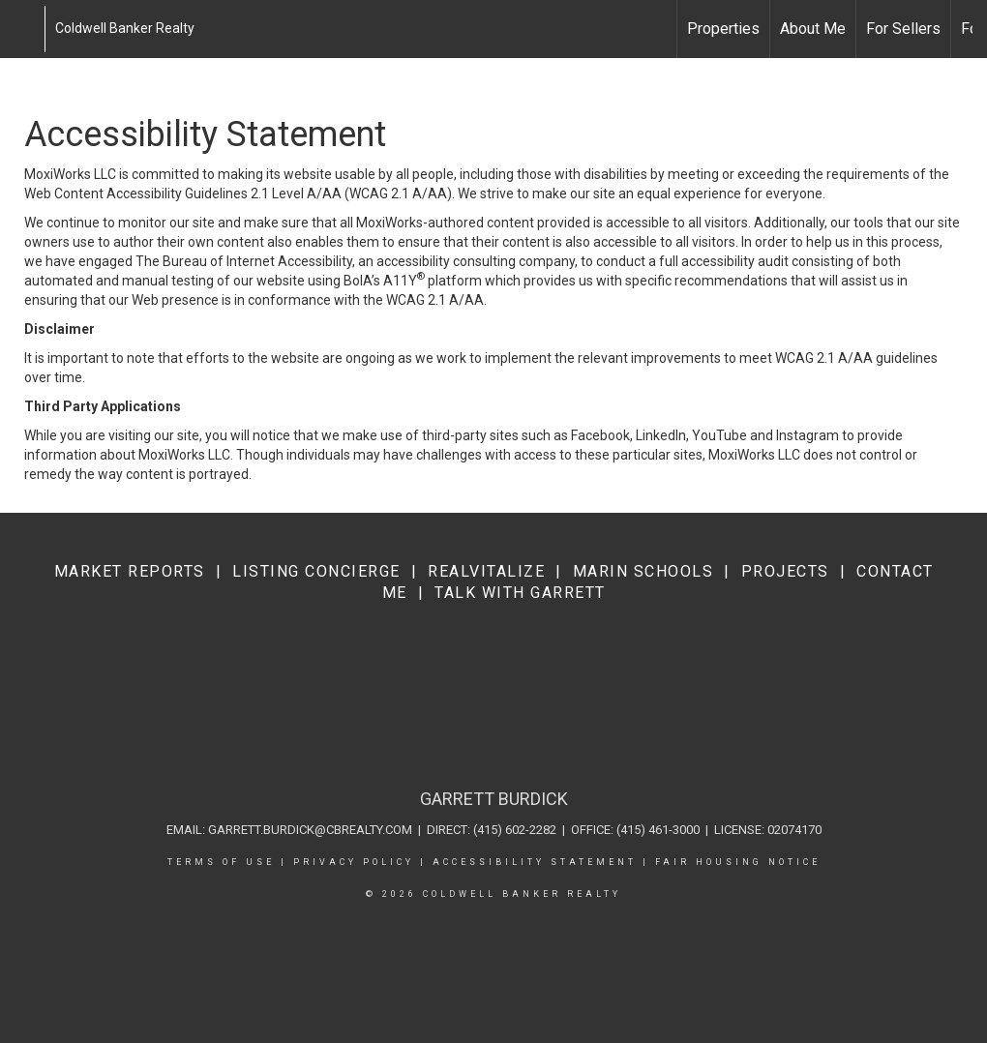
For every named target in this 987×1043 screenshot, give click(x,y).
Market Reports (129, 571)
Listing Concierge (316, 571)
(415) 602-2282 (514, 829)
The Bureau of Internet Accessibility (243, 261)
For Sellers (903, 28)
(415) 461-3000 (658, 829)
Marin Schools (643, 571)
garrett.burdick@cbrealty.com (310, 829)
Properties (723, 28)
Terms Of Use (221, 862)
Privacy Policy (353, 862)
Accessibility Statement (535, 862)
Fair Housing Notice (738, 862)
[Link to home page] (25, 29)
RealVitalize (486, 571)
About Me (813, 28)
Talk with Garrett (520, 592)
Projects (785, 571)
